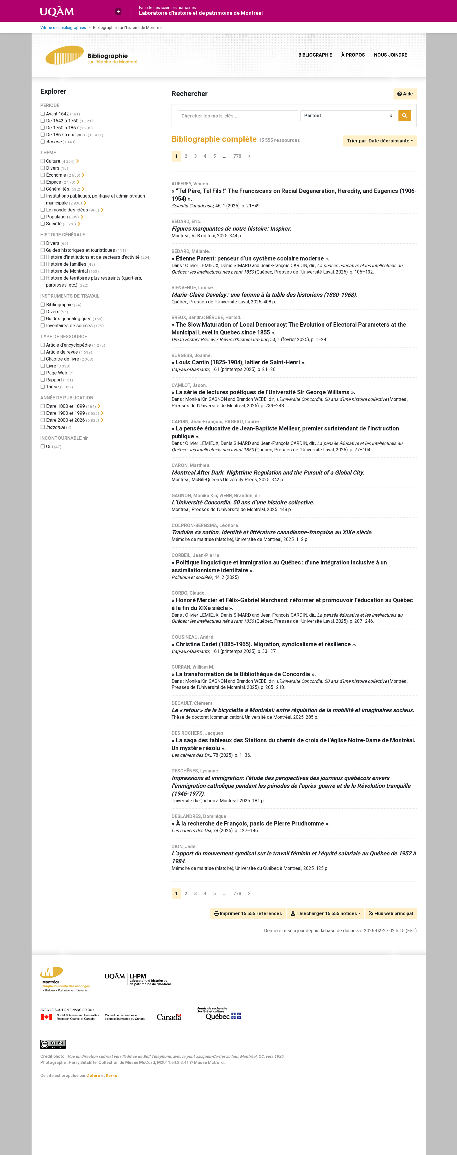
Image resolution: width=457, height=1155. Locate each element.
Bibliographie (315, 55)
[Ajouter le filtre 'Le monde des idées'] (67, 210)
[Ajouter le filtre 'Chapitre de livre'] (62, 359)
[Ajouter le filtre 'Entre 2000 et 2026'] (65, 420)
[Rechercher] (404, 115)
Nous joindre (390, 55)
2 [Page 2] (186, 156)
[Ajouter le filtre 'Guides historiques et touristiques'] (80, 250)
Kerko (111, 1075)
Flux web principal (391, 913)
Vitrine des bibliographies (63, 27)
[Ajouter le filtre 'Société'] (54, 224)
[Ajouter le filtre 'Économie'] (56, 175)
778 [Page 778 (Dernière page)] (237, 156)
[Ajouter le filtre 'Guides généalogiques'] (69, 318)
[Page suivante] (249, 156)
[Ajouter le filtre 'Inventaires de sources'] (69, 325)
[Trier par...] (380, 140)
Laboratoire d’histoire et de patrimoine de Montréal (201, 13)
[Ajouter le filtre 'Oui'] (49, 446)
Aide (405, 94)
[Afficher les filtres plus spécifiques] (77, 161)
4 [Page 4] (205, 156)
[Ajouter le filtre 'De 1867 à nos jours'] (66, 134)
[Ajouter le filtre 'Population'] (57, 217)
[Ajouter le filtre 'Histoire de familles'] (66, 264)
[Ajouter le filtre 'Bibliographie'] (59, 304)
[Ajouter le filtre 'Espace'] (53, 182)
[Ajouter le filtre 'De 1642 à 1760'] (62, 121)
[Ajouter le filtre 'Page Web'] (56, 373)
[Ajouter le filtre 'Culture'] (53, 161)
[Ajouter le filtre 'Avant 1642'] (57, 114)
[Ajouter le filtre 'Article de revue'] (62, 352)
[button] (118, 11)
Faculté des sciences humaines (167, 7)
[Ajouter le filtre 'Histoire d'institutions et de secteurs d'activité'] (93, 257)
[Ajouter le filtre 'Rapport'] (54, 380)
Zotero (93, 1075)
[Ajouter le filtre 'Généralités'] (57, 189)
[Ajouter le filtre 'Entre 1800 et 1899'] (65, 406)
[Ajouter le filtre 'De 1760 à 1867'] (62, 128)
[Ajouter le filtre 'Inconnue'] (55, 427)
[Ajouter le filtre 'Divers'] (52, 168)
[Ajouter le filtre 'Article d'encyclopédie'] (68, 345)
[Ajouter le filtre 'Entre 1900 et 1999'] (65, 413)
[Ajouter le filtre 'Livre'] (51, 366)
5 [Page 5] (214, 156)
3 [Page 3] (195, 156)
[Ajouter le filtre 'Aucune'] (53, 141)
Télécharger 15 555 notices (324, 913)
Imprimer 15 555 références (248, 913)
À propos (353, 55)
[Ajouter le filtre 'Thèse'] (52, 387)
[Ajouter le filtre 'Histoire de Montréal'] (67, 271)
